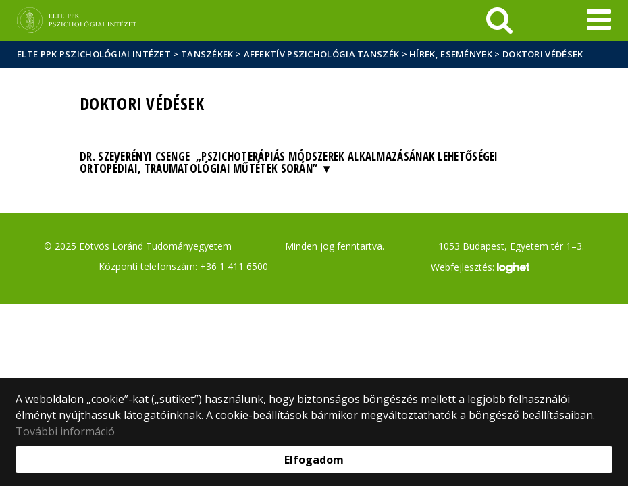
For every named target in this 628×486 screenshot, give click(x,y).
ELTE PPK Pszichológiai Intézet (94, 54)
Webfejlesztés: (480, 268)
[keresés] (499, 20)
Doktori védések (542, 54)
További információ (65, 431)
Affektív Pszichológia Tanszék (322, 54)
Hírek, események (450, 54)
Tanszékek (207, 54)
